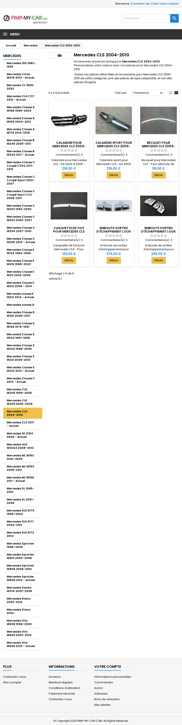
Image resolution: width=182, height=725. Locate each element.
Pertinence (148, 93)
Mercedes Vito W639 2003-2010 (19, 633)
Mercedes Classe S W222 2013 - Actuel (21, 369)
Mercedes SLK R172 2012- (20, 534)
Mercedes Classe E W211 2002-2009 (20, 273)
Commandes (103, 682)
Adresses (101, 694)
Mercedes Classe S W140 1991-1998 (21, 336)
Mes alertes (102, 705)
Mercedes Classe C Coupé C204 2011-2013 (21, 165)
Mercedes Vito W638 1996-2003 (19, 622)
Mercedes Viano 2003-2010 (19, 600)
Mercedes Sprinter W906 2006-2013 (20, 567)
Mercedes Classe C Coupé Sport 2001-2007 (21, 180)
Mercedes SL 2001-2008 (20, 501)
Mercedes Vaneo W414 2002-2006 (19, 589)
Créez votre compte (164, 3)
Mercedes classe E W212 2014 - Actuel (20, 295)
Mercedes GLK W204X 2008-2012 (20, 446)
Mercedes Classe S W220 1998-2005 (21, 347)
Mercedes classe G (20, 305)
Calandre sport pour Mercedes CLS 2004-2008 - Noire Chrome (114, 146)
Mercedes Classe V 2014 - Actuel (21, 380)
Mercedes (12, 55)
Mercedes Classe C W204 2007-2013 (21, 229)
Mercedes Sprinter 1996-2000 (20, 545)
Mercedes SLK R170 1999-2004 (20, 512)
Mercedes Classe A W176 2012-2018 (21, 131)
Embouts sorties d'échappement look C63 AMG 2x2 (158, 231)
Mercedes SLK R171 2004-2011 (20, 523)
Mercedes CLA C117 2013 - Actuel (20, 98)
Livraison (55, 677)
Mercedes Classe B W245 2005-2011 (20, 142)
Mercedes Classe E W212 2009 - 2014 (20, 284)
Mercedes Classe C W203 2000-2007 (21, 218)
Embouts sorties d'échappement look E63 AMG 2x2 (113, 231)
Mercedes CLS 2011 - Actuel (20, 424)
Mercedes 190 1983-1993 (21, 65)
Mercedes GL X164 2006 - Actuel (20, 435)
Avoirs (98, 688)
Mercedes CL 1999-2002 (21, 87)
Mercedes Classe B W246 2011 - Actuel (20, 153)
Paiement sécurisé (62, 694)
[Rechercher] (150, 18)
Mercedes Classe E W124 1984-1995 (20, 251)
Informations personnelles (112, 677)
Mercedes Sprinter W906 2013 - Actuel (21, 578)
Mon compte (12, 682)
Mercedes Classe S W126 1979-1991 (21, 325)
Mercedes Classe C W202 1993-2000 (21, 207)
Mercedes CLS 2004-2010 (17, 413)
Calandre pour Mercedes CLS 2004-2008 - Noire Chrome (69, 146)
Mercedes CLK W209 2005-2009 (20, 402)
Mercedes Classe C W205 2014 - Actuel (21, 240)
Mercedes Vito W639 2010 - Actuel (21, 644)
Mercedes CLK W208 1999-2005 (19, 391)
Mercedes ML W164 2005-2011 (20, 468)
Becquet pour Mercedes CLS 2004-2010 (158, 146)
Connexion (137, 3)
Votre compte (107, 666)
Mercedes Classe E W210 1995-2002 (20, 262)
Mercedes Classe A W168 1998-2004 (21, 109)
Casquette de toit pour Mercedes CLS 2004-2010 (69, 231)
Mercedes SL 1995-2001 (20, 490)
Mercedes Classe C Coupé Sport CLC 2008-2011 (21, 194)
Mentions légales (61, 682)
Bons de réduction (107, 699)
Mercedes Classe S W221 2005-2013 (21, 358)
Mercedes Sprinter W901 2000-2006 (20, 556)
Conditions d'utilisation (64, 688)
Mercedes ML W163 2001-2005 (20, 457)
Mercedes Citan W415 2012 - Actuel (20, 76)
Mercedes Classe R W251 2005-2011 (21, 314)
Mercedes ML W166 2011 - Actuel (20, 479)
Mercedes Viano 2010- (19, 611)
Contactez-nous (14, 677)
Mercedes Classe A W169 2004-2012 (21, 120)
